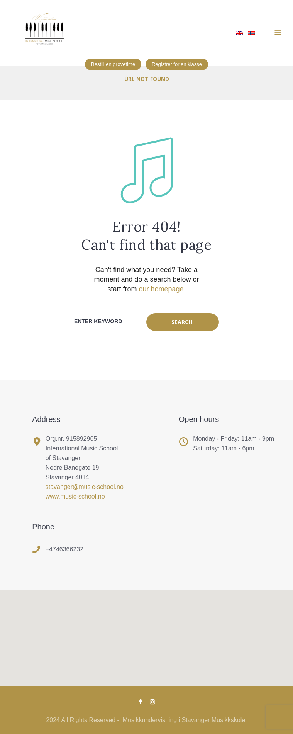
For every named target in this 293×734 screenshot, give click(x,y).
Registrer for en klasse (177, 64)
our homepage (161, 289)
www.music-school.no (75, 496)
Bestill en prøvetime (113, 64)
